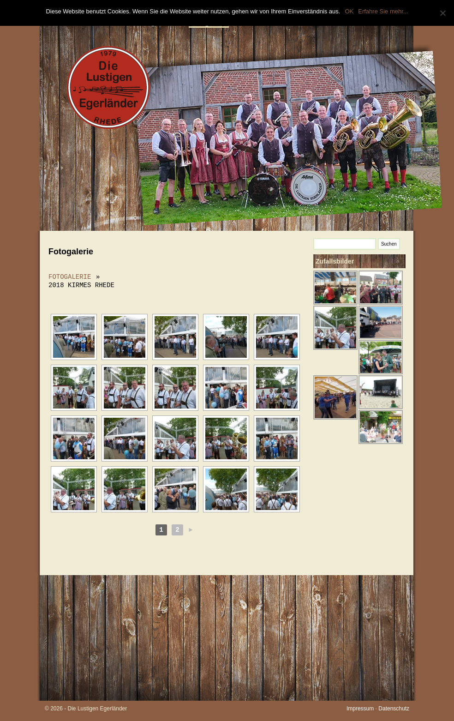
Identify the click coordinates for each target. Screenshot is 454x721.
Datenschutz (393, 708)
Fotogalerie (69, 276)
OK (349, 11)
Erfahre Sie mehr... (383, 11)
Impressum (360, 708)
